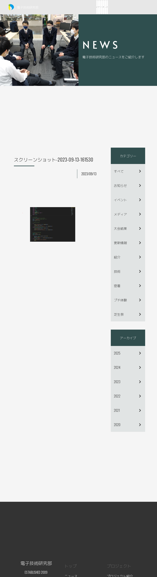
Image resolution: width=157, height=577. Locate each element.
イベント (120, 199)
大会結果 (120, 228)
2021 (117, 410)
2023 (117, 381)
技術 (117, 271)
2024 (117, 367)
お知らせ (120, 185)
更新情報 (120, 242)
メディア (120, 214)
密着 (117, 285)
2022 (117, 396)
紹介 (117, 257)
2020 (117, 424)
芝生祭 (119, 314)
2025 (117, 353)
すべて (119, 171)
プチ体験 (120, 299)
